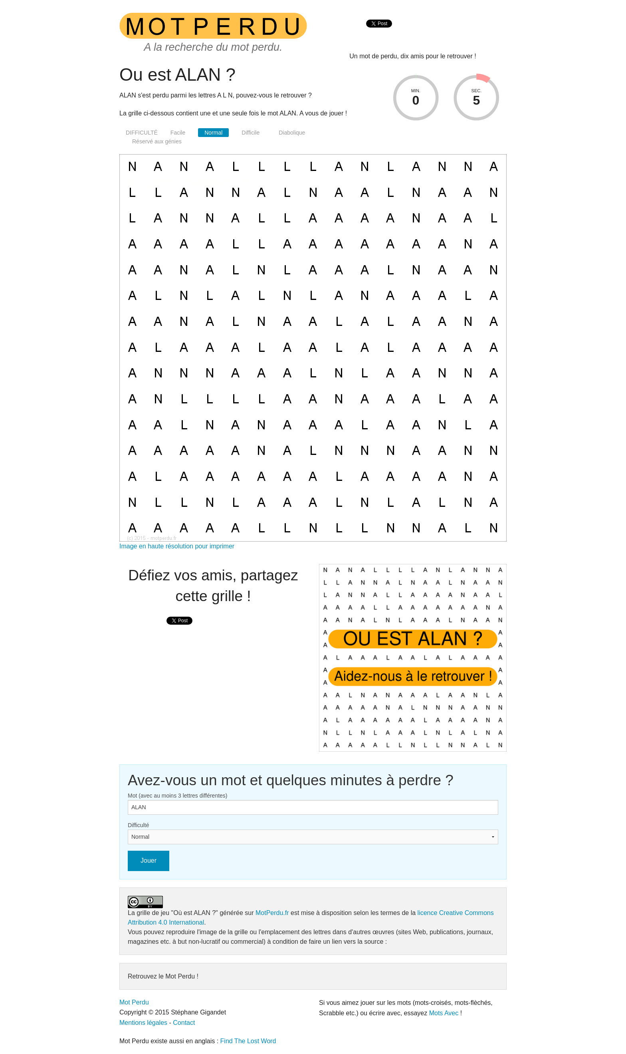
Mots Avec (444, 1013)
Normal (213, 132)
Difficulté (138, 825)
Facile (177, 132)
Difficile (251, 132)
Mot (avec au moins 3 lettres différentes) (178, 795)
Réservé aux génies (157, 141)
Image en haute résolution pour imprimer (176, 546)
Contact (184, 1022)
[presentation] (379, 32)
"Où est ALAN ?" (194, 912)
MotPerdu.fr (272, 912)
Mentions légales (143, 1022)
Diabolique (292, 132)
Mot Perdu (134, 1002)
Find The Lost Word (248, 1041)
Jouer (148, 860)
